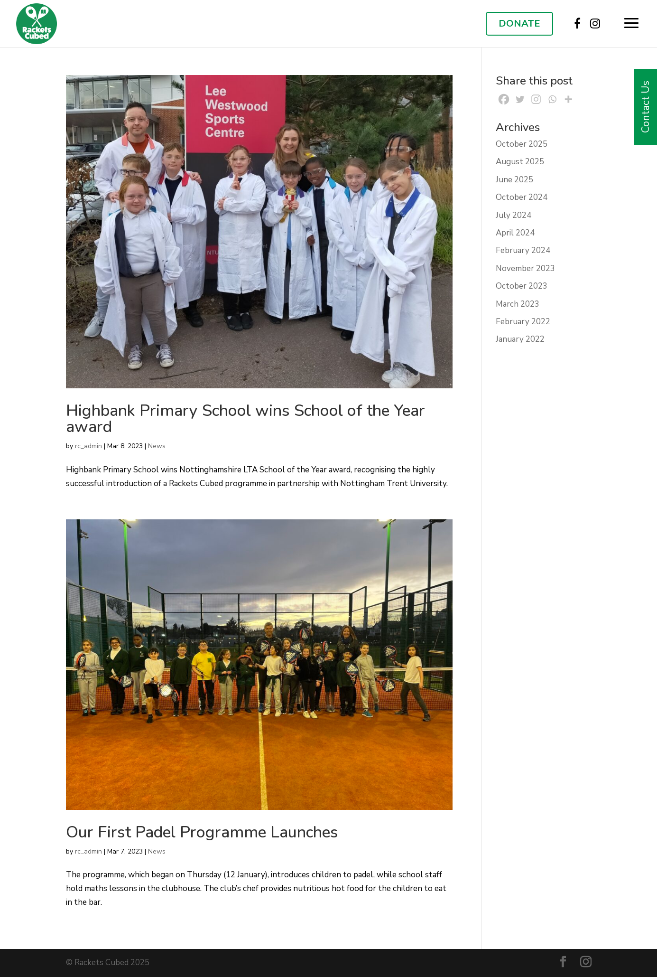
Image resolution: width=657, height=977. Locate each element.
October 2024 (521, 197)
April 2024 (515, 232)
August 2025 (520, 161)
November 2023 (525, 268)
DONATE (519, 23)
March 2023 (517, 304)
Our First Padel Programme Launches (202, 832)
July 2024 (513, 215)
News (157, 446)
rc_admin (88, 446)
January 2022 (520, 339)
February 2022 (523, 321)
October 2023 (521, 286)
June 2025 (514, 179)
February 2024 (523, 250)
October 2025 (521, 144)
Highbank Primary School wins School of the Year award (245, 419)
